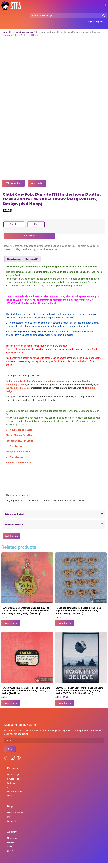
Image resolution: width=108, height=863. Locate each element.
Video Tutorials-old (15, 807)
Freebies (10, 790)
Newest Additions (15, 773)
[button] (105, 5)
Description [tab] (14, 253)
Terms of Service (14, 518)
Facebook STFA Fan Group (19, 435)
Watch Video (11, 530)
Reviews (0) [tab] (31, 253)
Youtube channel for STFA (19, 457)
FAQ (9, 811)
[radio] (14, 219)
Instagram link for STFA (18, 446)
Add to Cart (30, 230)
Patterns (11, 777)
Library (10, 845)
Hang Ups (19, 32)
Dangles (29, 32)
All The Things (13, 769)
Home (4, 32)
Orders (10, 841)
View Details (11, 617)
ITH (11, 32)
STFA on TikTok (14, 440)
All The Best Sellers (15, 786)
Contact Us (12, 816)
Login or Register (95, 21)
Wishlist (10, 837)
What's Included (14, 508)
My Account (12, 833)
